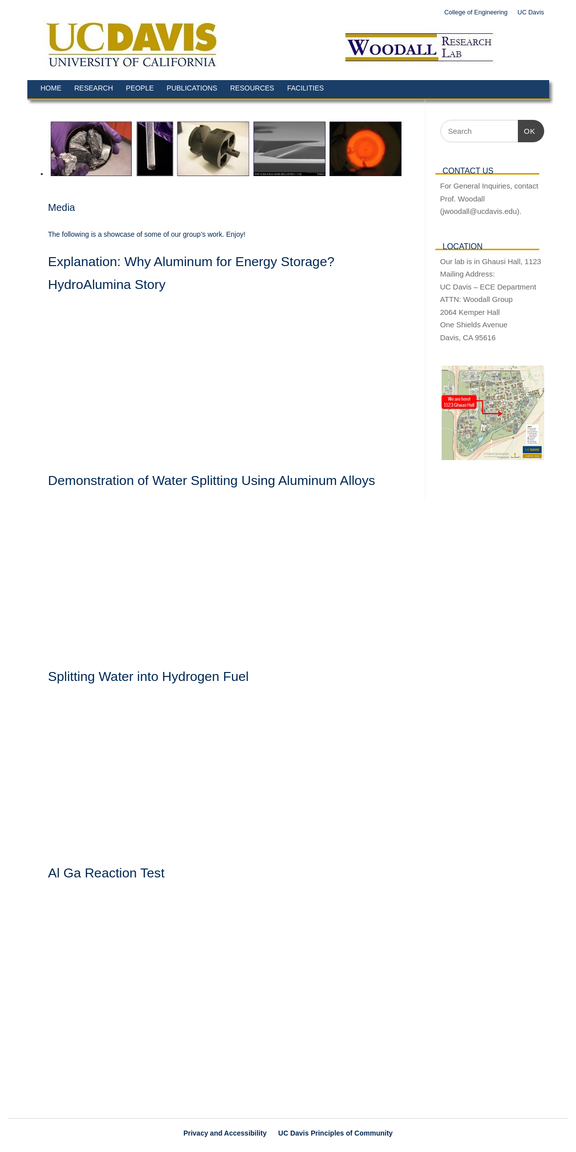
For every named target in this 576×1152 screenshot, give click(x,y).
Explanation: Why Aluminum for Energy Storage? (191, 261)
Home (51, 88)
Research (94, 88)
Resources (252, 88)
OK (527, 129)
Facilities (305, 88)
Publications (191, 88)
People (140, 88)
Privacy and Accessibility (225, 1133)
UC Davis (530, 12)
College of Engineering (475, 12)
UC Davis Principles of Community (335, 1133)
